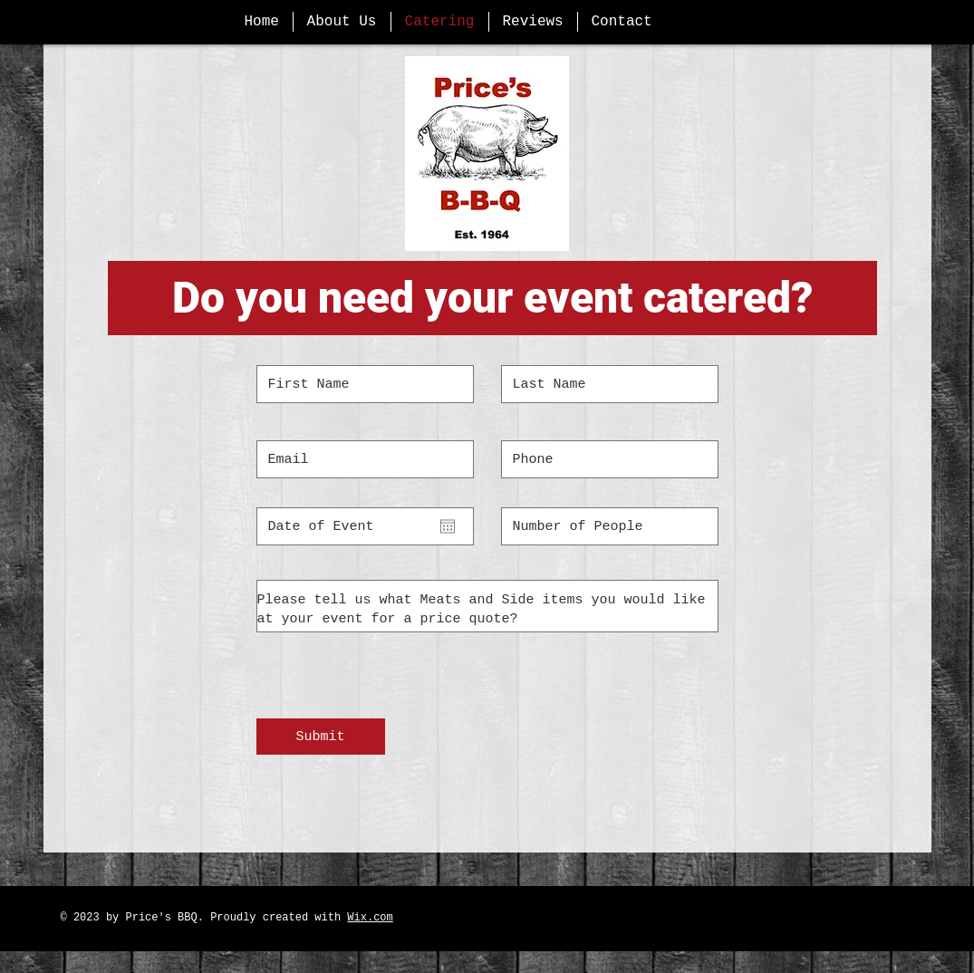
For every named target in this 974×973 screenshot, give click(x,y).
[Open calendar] (447, 526)
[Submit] (320, 736)
